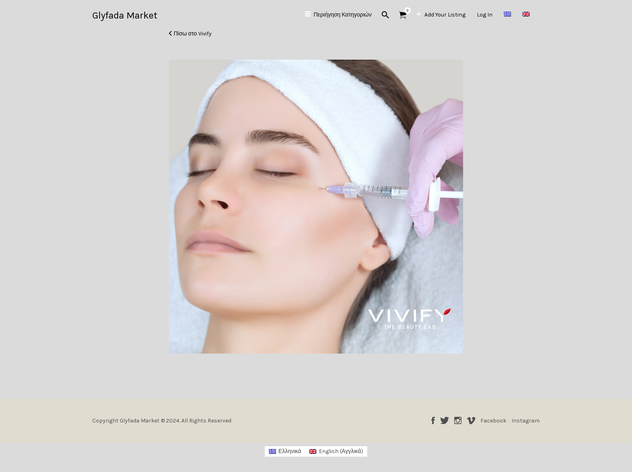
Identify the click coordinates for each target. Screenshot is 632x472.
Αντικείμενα (405, 10)
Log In (485, 14)
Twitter (444, 420)
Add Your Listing (445, 14)
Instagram (458, 420)
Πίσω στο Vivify (193, 33)
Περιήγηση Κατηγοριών (343, 14)
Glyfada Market (124, 15)
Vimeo (471, 420)
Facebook (433, 420)
